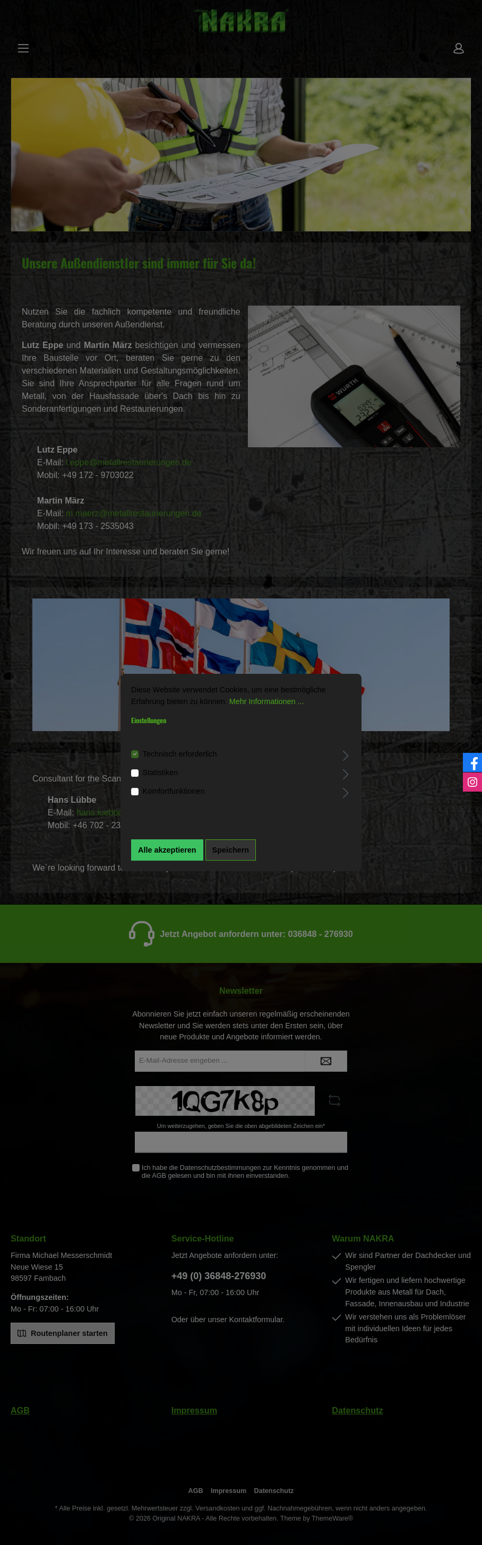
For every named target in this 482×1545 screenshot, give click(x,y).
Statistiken (160, 772)
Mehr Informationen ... (266, 701)
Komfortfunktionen (174, 791)
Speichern (230, 850)
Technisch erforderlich (180, 754)
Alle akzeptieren (167, 850)
